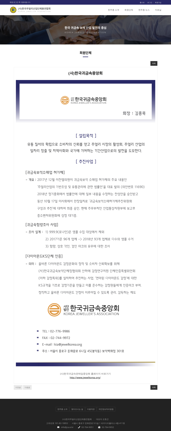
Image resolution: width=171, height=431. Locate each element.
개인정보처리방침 (106, 393)
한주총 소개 (62, 393)
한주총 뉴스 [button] (144, 9)
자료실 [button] (158, 9)
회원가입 (158, 2)
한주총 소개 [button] (113, 9)
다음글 (27, 371)
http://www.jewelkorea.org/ (85, 361)
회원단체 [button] (129, 9)
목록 (154, 63)
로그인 (149, 2)
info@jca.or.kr (67, 411)
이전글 (18, 371)
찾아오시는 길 (77, 393)
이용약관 (91, 393)
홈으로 (142, 2)
